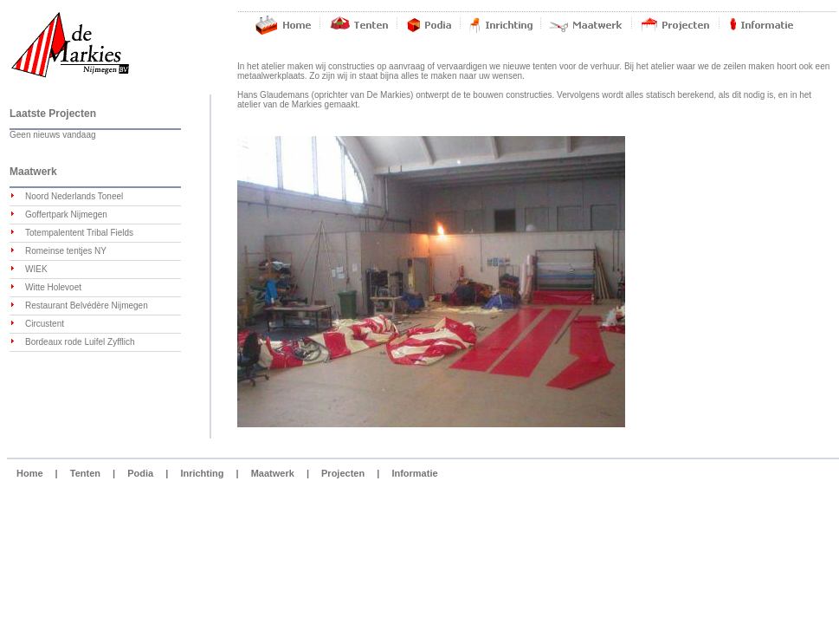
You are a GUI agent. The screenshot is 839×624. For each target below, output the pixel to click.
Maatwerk (33, 172)
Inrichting (201, 473)
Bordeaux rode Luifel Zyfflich (80, 342)
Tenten (85, 473)
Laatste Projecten (53, 113)
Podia (140, 473)
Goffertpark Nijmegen (66, 214)
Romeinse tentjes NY (65, 251)
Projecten (343, 473)
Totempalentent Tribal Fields (79, 232)
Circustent (44, 323)
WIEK (36, 269)
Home (29, 473)
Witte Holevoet (53, 287)
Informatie (414, 473)
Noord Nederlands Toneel (74, 196)
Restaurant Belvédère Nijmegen (86, 305)
